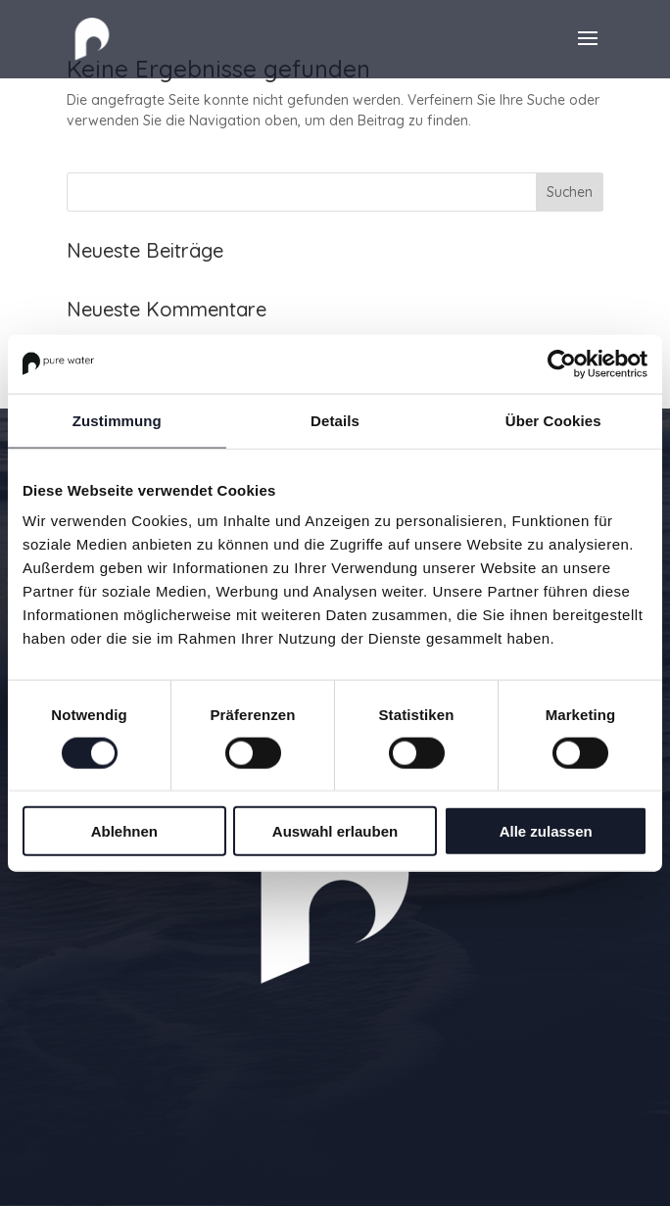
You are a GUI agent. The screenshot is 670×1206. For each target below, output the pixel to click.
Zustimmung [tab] (117, 419)
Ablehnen (124, 831)
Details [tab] (335, 419)
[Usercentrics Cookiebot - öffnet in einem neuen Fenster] (561, 363)
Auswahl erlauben (335, 831)
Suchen (570, 192)
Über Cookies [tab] (553, 419)
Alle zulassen (546, 831)
